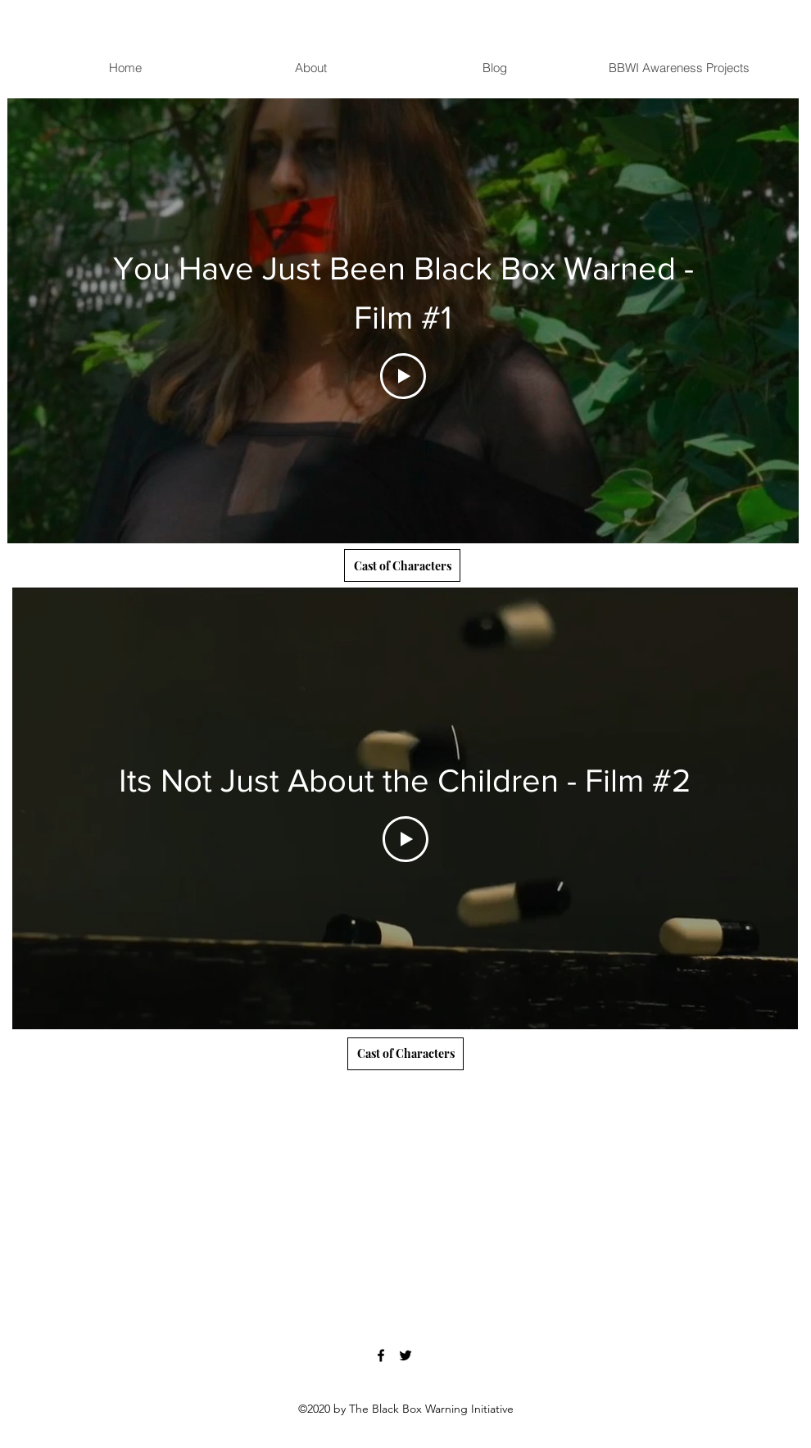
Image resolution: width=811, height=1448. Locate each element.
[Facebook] (381, 1355)
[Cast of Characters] (402, 565)
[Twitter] (405, 1355)
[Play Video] (403, 376)
